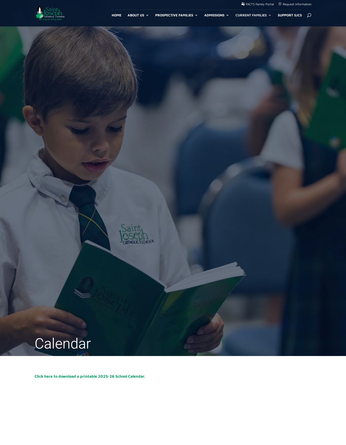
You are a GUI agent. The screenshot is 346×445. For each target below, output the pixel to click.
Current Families (251, 15)
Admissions (214, 15)
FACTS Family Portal (260, 4)
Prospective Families (174, 15)
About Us (136, 15)
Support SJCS (290, 15)
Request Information (297, 4)
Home (116, 15)
